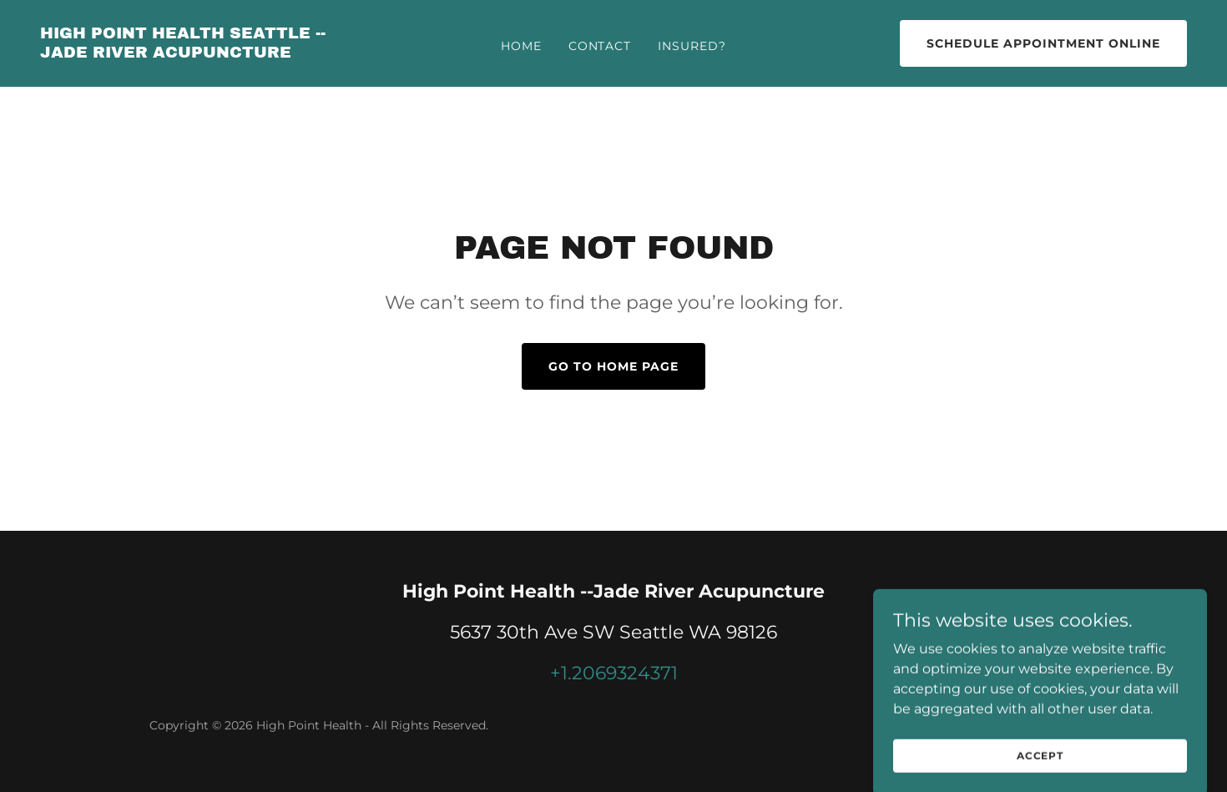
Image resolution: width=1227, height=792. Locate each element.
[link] (193, 53)
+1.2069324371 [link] (614, 673)
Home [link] (521, 45)
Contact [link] (600, 45)
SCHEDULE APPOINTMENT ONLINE (1043, 43)
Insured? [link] (692, 45)
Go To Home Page (613, 366)
